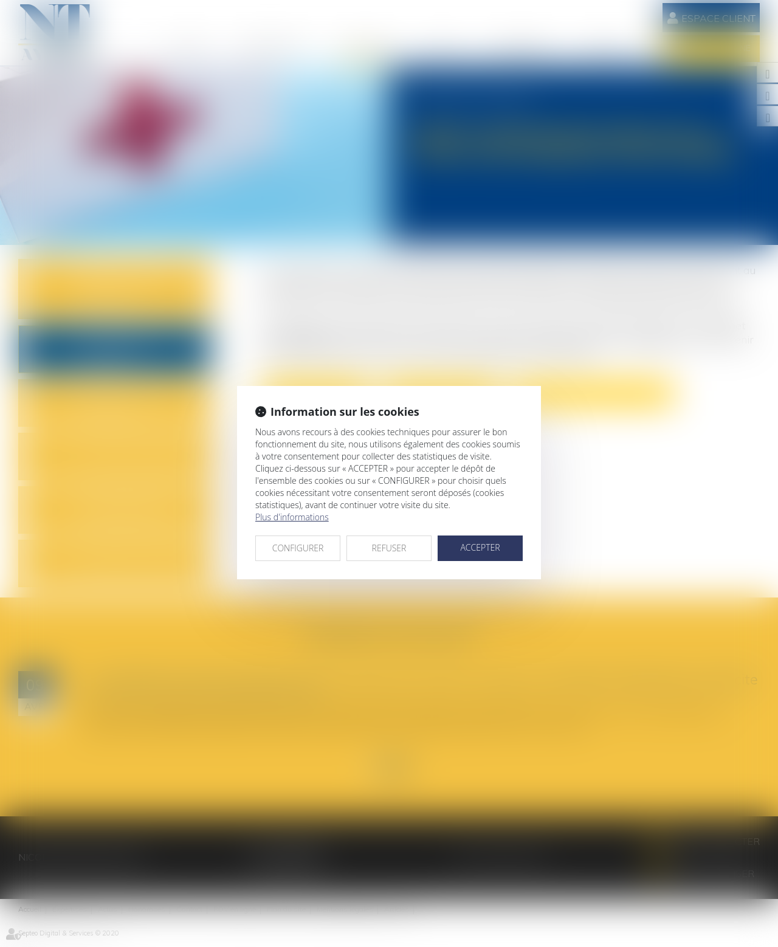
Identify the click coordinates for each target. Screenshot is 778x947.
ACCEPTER (480, 547)
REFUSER (389, 548)
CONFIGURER (298, 548)
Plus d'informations (292, 517)
